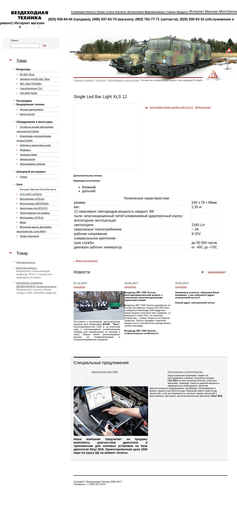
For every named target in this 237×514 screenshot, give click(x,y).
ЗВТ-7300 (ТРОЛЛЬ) (30, 83)
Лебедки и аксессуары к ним (35, 145)
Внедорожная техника (30, 104)
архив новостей (216, 272)
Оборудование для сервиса (35, 213)
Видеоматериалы (155, 12)
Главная (171, 12)
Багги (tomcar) (27, 114)
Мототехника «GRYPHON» (34, 203)
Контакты (120, 12)
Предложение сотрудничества (185, 372)
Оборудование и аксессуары (34, 121)
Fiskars (23, 176)
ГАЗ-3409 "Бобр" (29, 93)
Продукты (182, 12)
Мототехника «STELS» (32, 199)
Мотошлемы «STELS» (32, 217)
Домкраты (25, 150)
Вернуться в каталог (87, 260)
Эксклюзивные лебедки (32, 164)
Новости (91, 12)
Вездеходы (23, 69)
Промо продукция (29, 236)
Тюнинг (101, 12)
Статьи (110, 12)
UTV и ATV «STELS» (31, 194)
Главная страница (83, 80)
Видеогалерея (203, 107)
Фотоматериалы (25, 262)
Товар (21, 61)
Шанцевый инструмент (31, 171)
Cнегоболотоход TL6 (31, 88)
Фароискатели (27, 159)
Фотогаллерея (135, 12)
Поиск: (15, 40)
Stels (19, 184)
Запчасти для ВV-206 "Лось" (35, 79)
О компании (78, 12)
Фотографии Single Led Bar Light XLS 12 (171, 107)
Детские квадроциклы (31, 109)
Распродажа (24, 100)
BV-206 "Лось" (27, 74)
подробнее (79, 287)
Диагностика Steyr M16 (105, 372)
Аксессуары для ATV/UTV (34, 208)
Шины (23, 222)
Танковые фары (28, 154)
